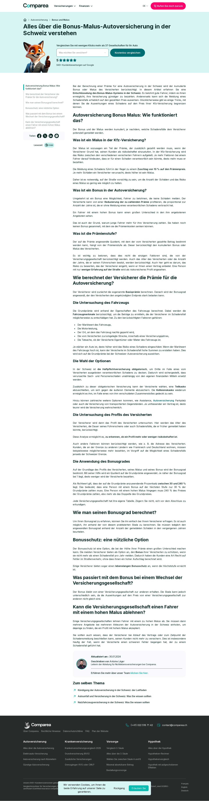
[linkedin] (51, 136)
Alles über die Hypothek (159, 748)
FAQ (87, 731)
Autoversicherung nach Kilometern (39, 759)
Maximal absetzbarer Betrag (120, 764)
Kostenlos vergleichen (127, 52)
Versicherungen (65, 6)
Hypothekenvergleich (158, 759)
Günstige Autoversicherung (36, 764)
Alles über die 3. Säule (117, 753)
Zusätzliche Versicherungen (78, 759)
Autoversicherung (163, 400)
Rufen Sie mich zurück (168, 5)
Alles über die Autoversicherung (38, 748)
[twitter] (45, 136)
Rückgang (119, 788)
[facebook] (39, 136)
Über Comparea (31, 731)
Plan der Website (100, 731)
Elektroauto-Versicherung (35, 753)
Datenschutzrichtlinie (73, 731)
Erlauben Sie (139, 788)
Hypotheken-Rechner (158, 753)
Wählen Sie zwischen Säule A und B (124, 759)
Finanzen (86, 6)
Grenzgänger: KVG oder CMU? (79, 764)
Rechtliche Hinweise (51, 731)
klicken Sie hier (139, 673)
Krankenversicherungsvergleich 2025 (83, 748)
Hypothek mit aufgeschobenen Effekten (163, 766)
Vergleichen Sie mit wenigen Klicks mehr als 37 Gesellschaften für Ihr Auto (97, 45)
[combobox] (145, 6)
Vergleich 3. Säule (115, 748)
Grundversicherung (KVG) (77, 753)
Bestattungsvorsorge (117, 770)
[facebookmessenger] (56, 136)
